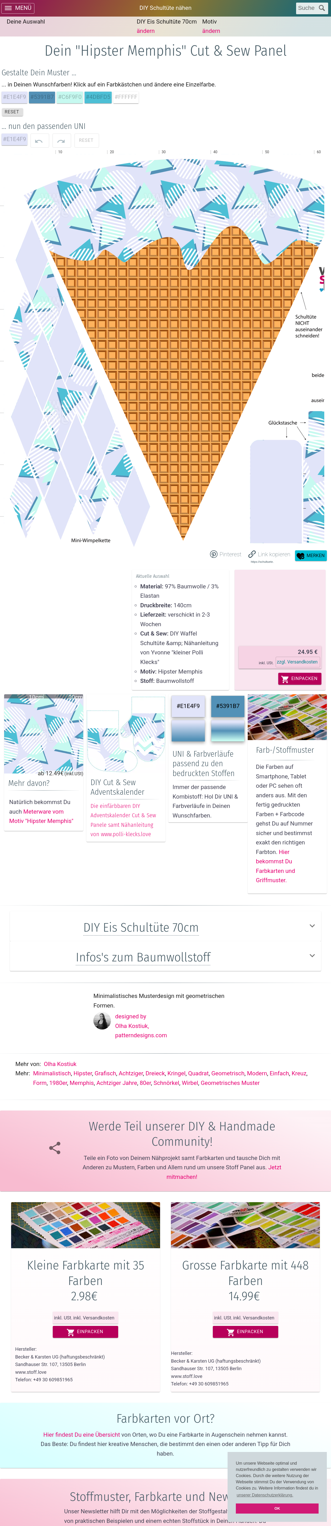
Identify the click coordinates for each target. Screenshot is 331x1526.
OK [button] (277, 1508)
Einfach (279, 1073)
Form (40, 1082)
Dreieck (155, 1073)
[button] (269, 554)
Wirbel (190, 1082)
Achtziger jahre (116, 1082)
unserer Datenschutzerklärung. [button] (265, 1495)
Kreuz (299, 1073)
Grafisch (105, 1073)
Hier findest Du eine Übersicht (81, 1434)
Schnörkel (166, 1082)
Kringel (177, 1073)
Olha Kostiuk (60, 1064)
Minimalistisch (52, 1073)
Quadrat (198, 1073)
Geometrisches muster (230, 1082)
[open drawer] (17, 8)
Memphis (82, 1082)
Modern (257, 1073)
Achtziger (131, 1073)
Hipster (82, 1073)
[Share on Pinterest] (225, 554)
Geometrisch (227, 1073)
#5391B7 (227, 706)
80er (145, 1082)
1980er (58, 1082)
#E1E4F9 (188, 706)
